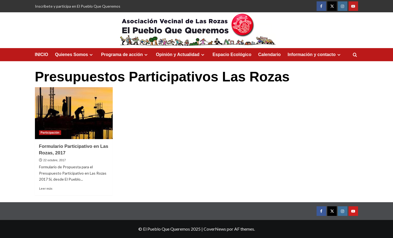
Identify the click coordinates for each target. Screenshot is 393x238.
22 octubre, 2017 (54, 160)
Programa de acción (125, 54)
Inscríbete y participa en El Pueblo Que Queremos (77, 6)
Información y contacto (315, 54)
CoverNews (215, 228)
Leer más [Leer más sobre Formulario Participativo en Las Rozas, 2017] (45, 188)
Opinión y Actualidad (181, 54)
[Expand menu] (91, 54)
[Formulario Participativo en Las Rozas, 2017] (74, 113)
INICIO (41, 54)
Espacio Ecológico (232, 54)
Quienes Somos (74, 54)
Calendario (269, 54)
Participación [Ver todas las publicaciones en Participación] (50, 132)
